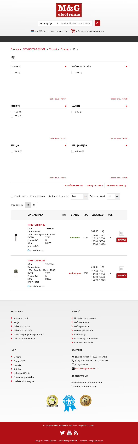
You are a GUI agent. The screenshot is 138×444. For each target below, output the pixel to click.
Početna (15, 49)
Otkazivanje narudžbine (86, 338)
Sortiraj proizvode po (58, 196)
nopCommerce (96, 440)
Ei (46, 240)
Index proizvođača (23, 330)
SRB (34, 31)
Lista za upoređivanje (24, 338)
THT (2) (78, 72)
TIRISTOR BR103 (36, 224)
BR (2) (17, 72)
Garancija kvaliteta (83, 330)
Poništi (64, 99)
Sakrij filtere (95, 185)
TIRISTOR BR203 (36, 260)
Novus (46, 440)
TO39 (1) (18, 112)
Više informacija (36, 250)
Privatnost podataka (24, 377)
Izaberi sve (54, 99)
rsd (60, 31)
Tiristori (53, 49)
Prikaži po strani (97, 196)
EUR (65, 31)
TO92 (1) (18, 116)
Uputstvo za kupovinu (85, 318)
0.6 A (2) (18, 151)
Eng (42, 31)
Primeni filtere (116, 185)
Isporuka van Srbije (83, 342)
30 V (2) (78, 112)
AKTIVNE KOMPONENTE (34, 49)
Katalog (17, 369)
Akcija (16, 322)
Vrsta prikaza (17, 205)
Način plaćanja (81, 326)
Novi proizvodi (21, 318)
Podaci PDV (19, 360)
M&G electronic (61, 425)
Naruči (122, 240)
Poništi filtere (73, 185)
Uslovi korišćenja (22, 373)
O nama (17, 356)
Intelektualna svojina (24, 381)
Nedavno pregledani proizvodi (29, 334)
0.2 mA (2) (79, 151)
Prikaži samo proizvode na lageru (30, 196)
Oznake (65, 49)
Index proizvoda (22, 326)
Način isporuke (81, 322)
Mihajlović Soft (70, 440)
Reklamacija (80, 334)
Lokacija (18, 365)
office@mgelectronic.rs (86, 368)
